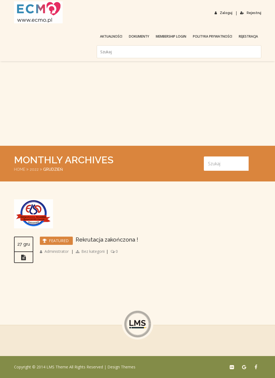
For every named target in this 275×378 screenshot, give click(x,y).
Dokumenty (139, 36)
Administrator (57, 251)
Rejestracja (248, 36)
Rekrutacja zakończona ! (107, 239)
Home (19, 169)
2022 (34, 169)
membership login (171, 36)
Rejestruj (250, 13)
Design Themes (121, 366)
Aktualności (111, 36)
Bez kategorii (93, 251)
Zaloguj (223, 13)
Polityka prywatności (212, 36)
